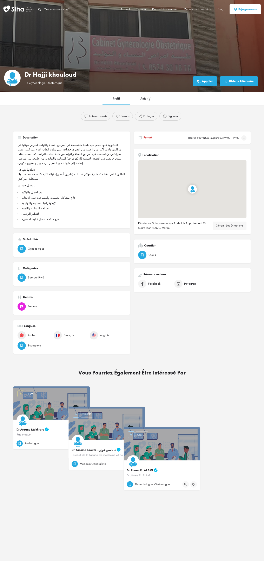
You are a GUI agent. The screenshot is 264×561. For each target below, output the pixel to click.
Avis (145, 99)
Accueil (125, 9)
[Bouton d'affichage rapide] (75, 443)
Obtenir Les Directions (229, 225)
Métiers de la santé (196, 9)
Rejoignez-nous (245, 9)
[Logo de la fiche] (12, 78)
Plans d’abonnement (165, 9)
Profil (116, 98)
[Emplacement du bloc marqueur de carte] (192, 189)
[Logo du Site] (19, 9)
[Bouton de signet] (83, 443)
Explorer (141, 9)
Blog (220, 9)
